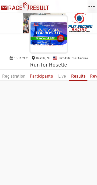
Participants (41, 76)
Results (78, 76)
